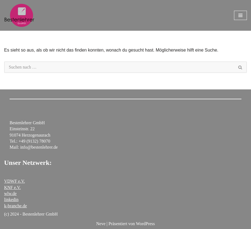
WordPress (145, 223)
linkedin (11, 199)
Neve (100, 223)
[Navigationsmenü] (240, 15)
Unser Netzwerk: (28, 162)
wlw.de (10, 193)
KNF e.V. (12, 187)
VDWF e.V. (14, 181)
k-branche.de (15, 205)
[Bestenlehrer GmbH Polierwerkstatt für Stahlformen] (19, 15)
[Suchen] (119, 67)
